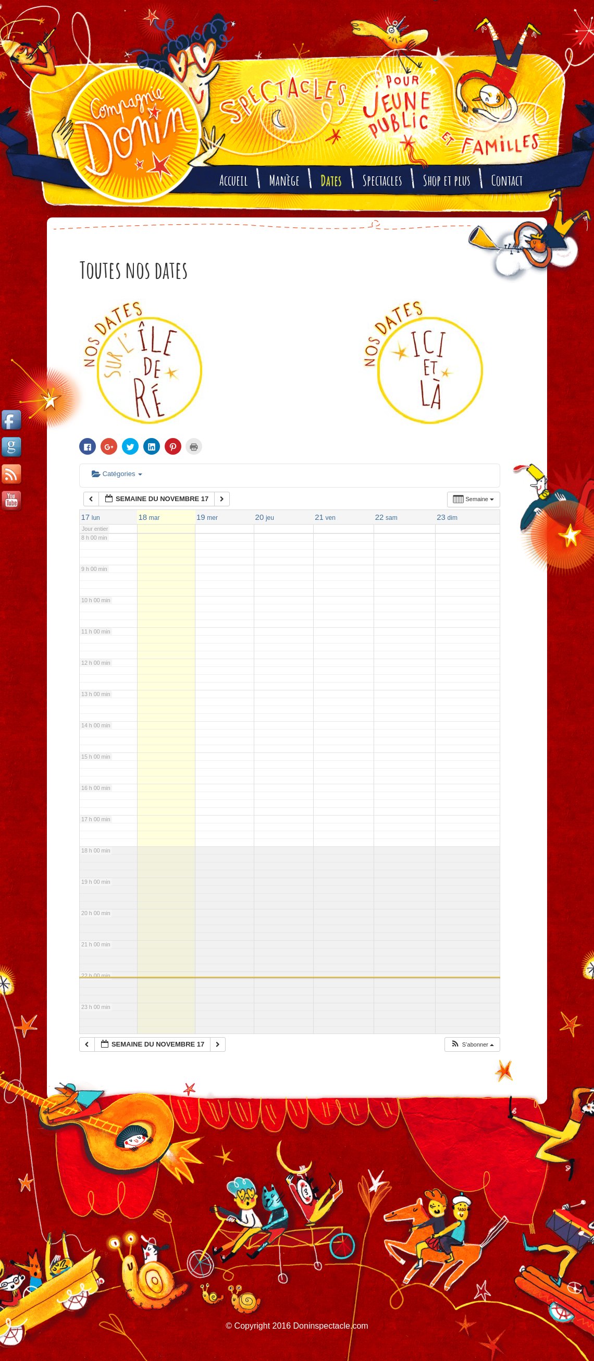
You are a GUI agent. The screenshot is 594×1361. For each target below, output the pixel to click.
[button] (472, 1045)
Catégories (117, 474)
